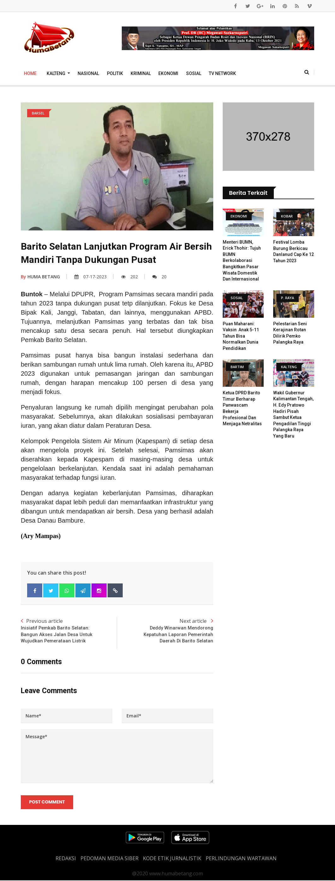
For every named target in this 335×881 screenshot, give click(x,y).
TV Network (222, 73)
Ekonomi (168, 73)
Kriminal (141, 73)
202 (129, 277)
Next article (165, 631)
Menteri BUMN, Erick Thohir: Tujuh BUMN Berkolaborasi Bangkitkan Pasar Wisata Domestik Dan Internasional (242, 261)
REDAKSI (66, 858)
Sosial (193, 73)
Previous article (69, 631)
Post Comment (47, 803)
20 (159, 277)
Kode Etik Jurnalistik (172, 858)
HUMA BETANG (40, 277)
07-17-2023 (90, 277)
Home (30, 73)
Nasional (88, 73)
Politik (115, 73)
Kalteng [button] (56, 73)
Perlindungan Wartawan (241, 858)
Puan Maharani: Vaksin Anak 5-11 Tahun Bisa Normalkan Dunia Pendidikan (241, 336)
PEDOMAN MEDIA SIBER (109, 858)
